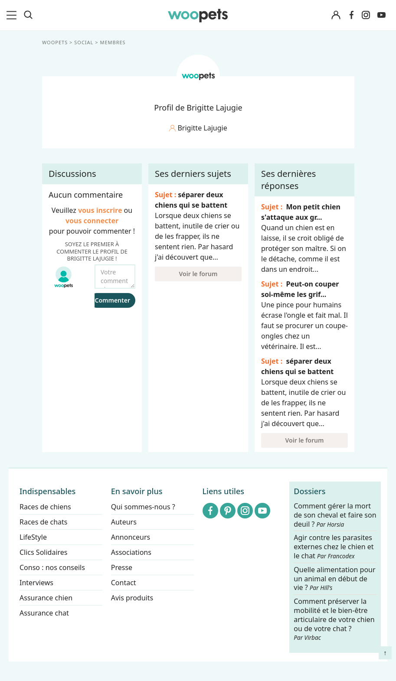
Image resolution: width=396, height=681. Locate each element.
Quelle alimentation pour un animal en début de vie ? (334, 579)
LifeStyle (33, 537)
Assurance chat (44, 613)
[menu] (13, 15)
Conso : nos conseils (52, 567)
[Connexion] (336, 15)
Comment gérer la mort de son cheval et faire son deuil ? (335, 515)
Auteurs (124, 522)
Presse (121, 567)
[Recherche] (28, 15)
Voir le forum (198, 274)
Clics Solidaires (44, 552)
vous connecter (91, 220)
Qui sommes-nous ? (143, 507)
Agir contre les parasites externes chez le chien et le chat (333, 547)
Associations (131, 552)
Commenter (112, 300)
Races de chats (43, 522)
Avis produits (132, 598)
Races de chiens (45, 507)
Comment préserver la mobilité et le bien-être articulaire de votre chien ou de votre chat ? (334, 619)
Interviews (36, 582)
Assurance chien (46, 598)
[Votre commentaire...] (115, 276)
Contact (123, 582)
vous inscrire (100, 210)
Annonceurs (130, 537)
